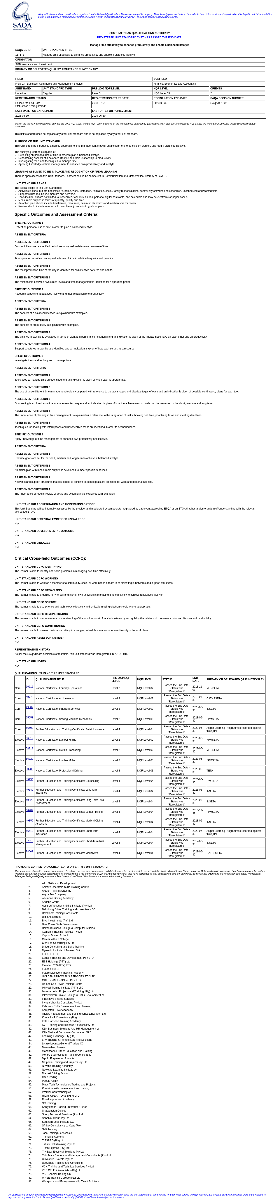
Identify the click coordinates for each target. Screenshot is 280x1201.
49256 (29, 779)
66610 (29, 830)
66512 (29, 686)
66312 (29, 738)
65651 (29, 717)
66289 (29, 810)
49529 (29, 800)
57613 (29, 841)
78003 (29, 851)
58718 (29, 748)
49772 (29, 697)
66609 (29, 727)
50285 (29, 769)
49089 (29, 707)
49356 (29, 820)
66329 (29, 758)
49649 (29, 789)
